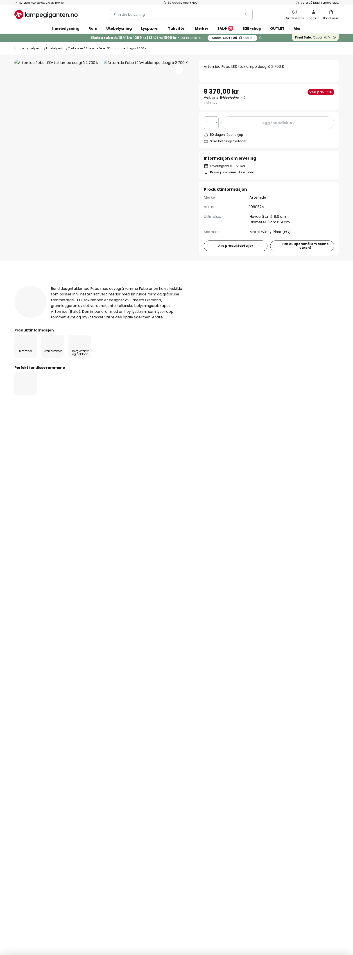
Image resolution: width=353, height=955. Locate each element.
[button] (178, 69)
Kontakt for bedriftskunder (304, 442)
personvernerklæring (212, 711)
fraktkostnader (183, 937)
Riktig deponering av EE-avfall (254, 923)
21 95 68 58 (206, 439)
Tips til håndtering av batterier (210, 923)
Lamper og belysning (28, 48)
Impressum (243, 767)
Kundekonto (25, 790)
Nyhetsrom (156, 806)
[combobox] (181, 14)
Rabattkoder (135, 798)
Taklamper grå (183, 498)
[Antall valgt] (211, 122)
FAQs (19, 751)
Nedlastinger (176, 285)
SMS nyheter (135, 775)
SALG (225, 29)
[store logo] (46, 14)
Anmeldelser (135, 790)
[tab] (36, 285)
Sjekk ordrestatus (29, 775)
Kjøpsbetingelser (248, 759)
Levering (21, 782)
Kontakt (21, 759)
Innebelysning (56, 48)
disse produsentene (224, 675)
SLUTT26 (232, 38)
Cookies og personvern (253, 751)
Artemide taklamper (145, 498)
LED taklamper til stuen (100, 498)
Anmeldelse (134, 285)
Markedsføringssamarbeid (147, 759)
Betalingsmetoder (30, 767)
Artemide (257, 197)
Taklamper (75, 48)
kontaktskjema (136, 711)
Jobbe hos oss (136, 782)
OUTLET (277, 28)
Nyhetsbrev (134, 767)
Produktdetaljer (88, 285)
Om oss (130, 751)
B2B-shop (251, 28)
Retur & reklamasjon (32, 798)
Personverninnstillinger (94, 923)
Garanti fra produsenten (36, 806)
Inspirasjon (133, 806)
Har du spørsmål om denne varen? (305, 246)
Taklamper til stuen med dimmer (44, 498)
